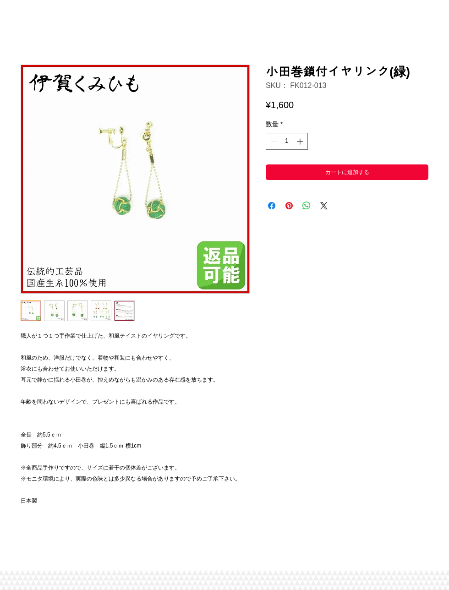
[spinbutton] (287, 141)
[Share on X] (323, 205)
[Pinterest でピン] (289, 205)
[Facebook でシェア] (271, 205)
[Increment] (301, 141)
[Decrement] (273, 141)
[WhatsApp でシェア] (306, 205)
